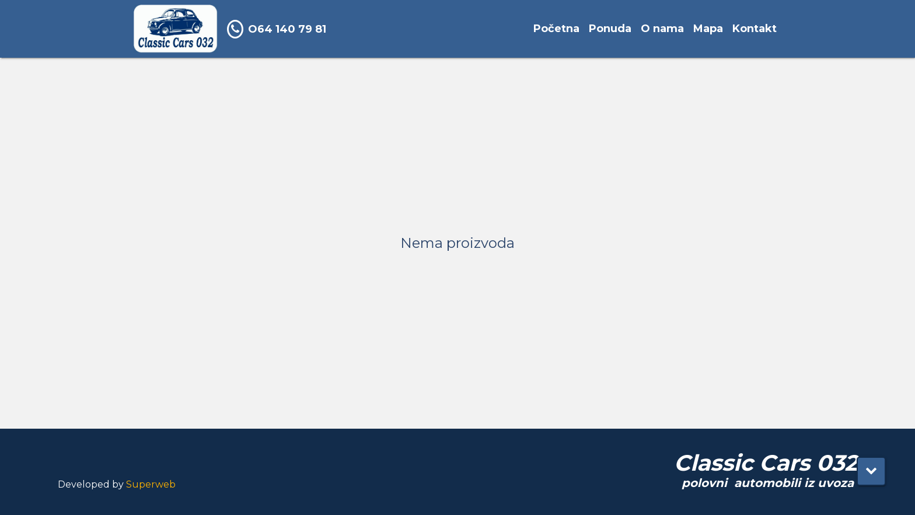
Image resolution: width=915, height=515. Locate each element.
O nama (662, 28)
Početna (556, 28)
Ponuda (610, 28)
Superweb (151, 484)
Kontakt (754, 28)
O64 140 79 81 (276, 29)
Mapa (708, 28)
